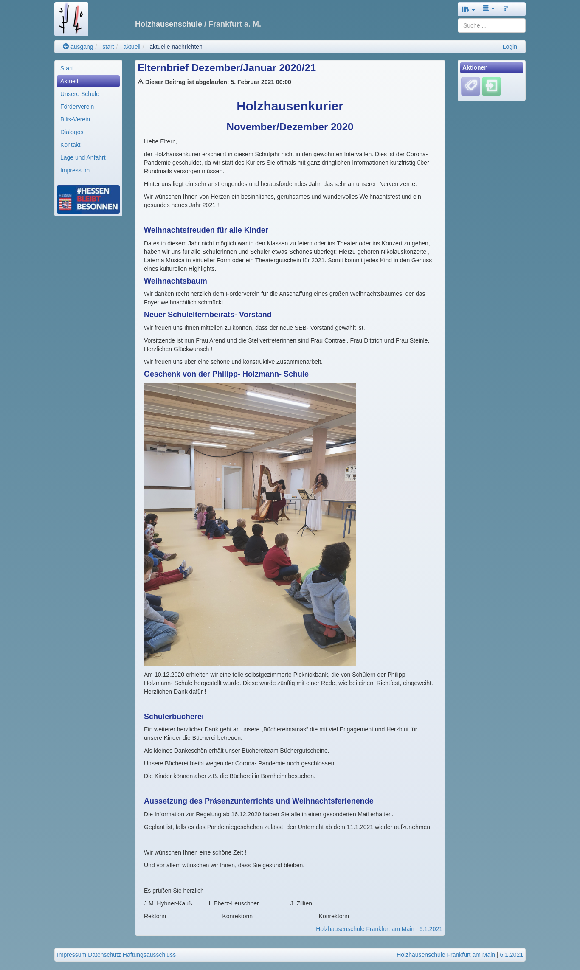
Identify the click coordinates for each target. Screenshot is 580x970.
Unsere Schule (79, 93)
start (108, 46)
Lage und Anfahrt (83, 157)
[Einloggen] (491, 86)
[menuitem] (88, 68)
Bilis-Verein (75, 119)
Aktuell (69, 81)
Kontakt (70, 144)
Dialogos (71, 132)
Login (510, 46)
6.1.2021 (431, 928)
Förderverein (77, 106)
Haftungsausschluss (149, 954)
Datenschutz (104, 954)
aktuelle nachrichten (176, 46)
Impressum (75, 170)
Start (66, 68)
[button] (468, 9)
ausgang (78, 46)
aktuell (131, 46)
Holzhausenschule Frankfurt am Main (365, 928)
